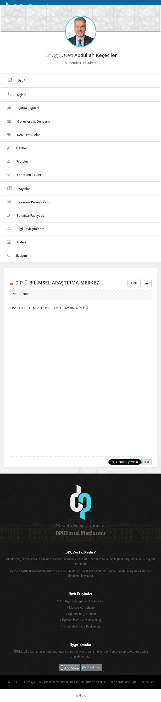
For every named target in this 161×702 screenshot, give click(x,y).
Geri (134, 283)
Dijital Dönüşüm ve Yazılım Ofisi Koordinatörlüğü (103, 682)
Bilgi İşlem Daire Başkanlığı (80, 626)
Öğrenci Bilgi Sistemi (80, 614)
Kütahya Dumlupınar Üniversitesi (80, 601)
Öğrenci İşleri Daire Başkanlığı (80, 620)
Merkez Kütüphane (80, 607)
